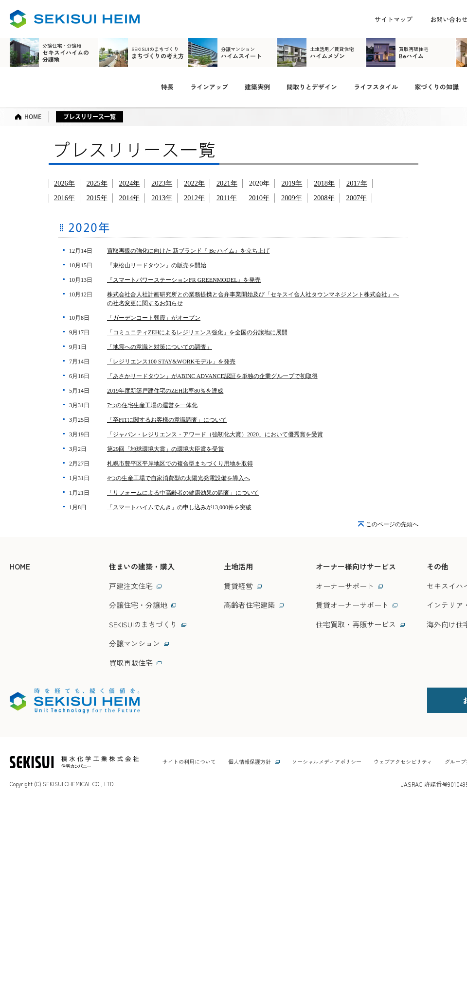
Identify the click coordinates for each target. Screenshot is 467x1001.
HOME (20, 566)
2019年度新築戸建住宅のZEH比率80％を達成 (165, 390)
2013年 (161, 198)
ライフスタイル (376, 86)
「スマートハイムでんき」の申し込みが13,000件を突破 (179, 507)
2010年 (259, 198)
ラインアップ (209, 86)
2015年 (97, 198)
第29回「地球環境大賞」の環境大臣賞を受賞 (165, 449)
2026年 (64, 183)
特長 (167, 86)
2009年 (291, 198)
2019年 (291, 183)
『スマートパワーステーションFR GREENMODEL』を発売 (184, 279)
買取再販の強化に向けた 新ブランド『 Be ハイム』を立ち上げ (188, 250)
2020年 (259, 183)
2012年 (194, 198)
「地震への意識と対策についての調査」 (159, 347)
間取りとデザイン (312, 86)
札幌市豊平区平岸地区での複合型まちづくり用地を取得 (180, 463)
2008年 (324, 198)
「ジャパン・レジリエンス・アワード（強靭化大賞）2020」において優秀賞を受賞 (215, 434)
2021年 (226, 183)
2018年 (324, 183)
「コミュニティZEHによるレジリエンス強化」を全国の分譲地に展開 (197, 332)
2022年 (194, 183)
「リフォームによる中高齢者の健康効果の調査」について (183, 492)
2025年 (97, 183)
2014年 (129, 198)
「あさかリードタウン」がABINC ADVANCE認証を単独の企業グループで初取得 (212, 376)
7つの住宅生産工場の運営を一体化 (152, 405)
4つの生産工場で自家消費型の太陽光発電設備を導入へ (178, 478)
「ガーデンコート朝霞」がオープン (153, 317)
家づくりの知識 (436, 86)
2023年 (161, 183)
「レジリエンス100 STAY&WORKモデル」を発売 (171, 361)
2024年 (129, 183)
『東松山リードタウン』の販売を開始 (156, 265)
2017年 (356, 183)
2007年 (356, 198)
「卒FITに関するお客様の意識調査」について (167, 419)
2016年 (64, 198)
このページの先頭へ (392, 524)
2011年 (226, 198)
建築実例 (257, 86)
